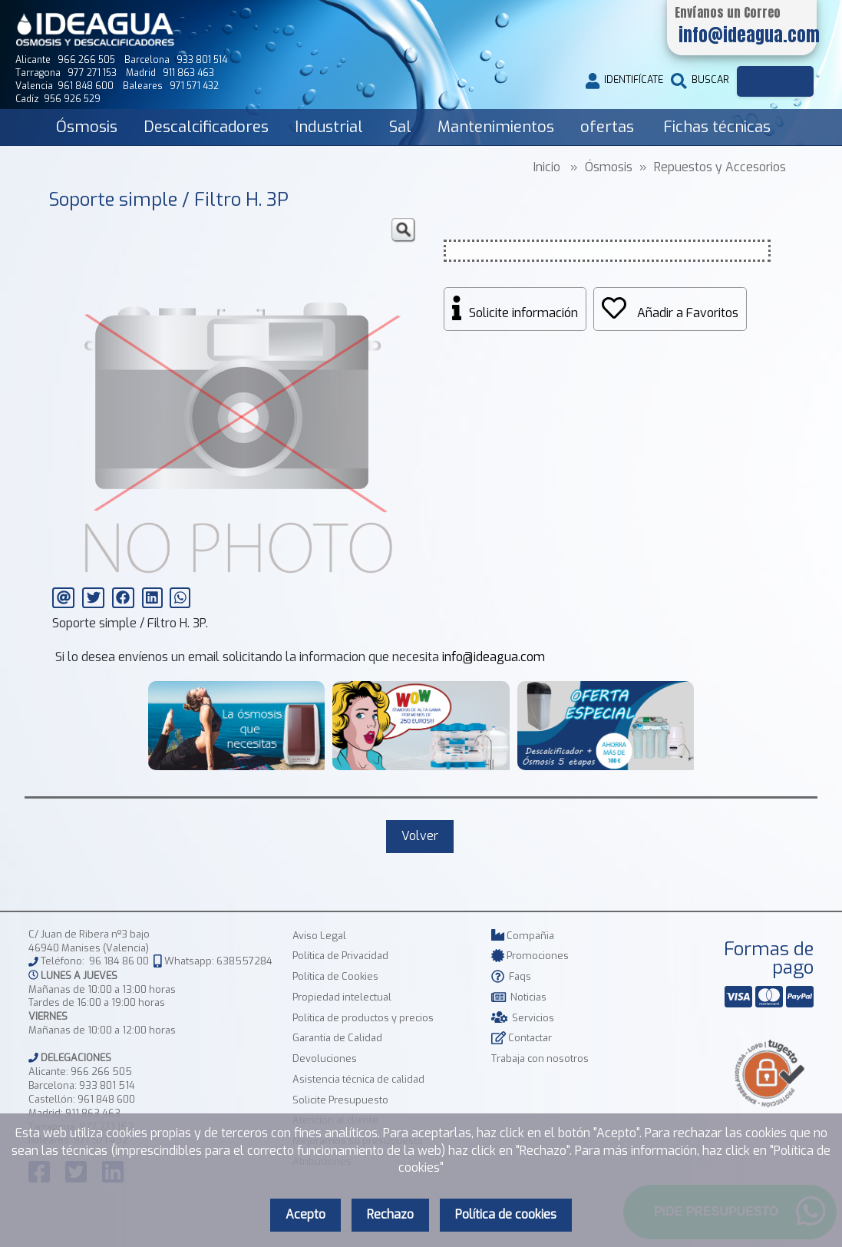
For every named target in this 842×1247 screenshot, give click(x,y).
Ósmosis (86, 127)
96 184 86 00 (119, 961)
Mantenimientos (496, 127)
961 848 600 (106, 1099)
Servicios (522, 1017)
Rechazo (390, 1214)
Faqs (511, 976)
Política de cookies (505, 1214)
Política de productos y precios (363, 1017)
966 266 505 (101, 1071)
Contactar (521, 1037)
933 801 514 (107, 1085)
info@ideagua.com (493, 657)
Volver (419, 836)
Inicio (546, 167)
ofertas (607, 127)
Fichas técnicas (717, 127)
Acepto (305, 1214)
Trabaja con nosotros (540, 1058)
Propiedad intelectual (341, 997)
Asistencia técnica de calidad (358, 1079)
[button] (403, 230)
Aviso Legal (319, 935)
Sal (400, 127)
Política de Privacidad (340, 955)
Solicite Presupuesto (340, 1099)
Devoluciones (324, 1058)
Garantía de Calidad (337, 1037)
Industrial (329, 127)
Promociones (530, 955)
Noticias (518, 997)
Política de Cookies (335, 976)
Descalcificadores (206, 127)
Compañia (522, 935)
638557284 (244, 961)
